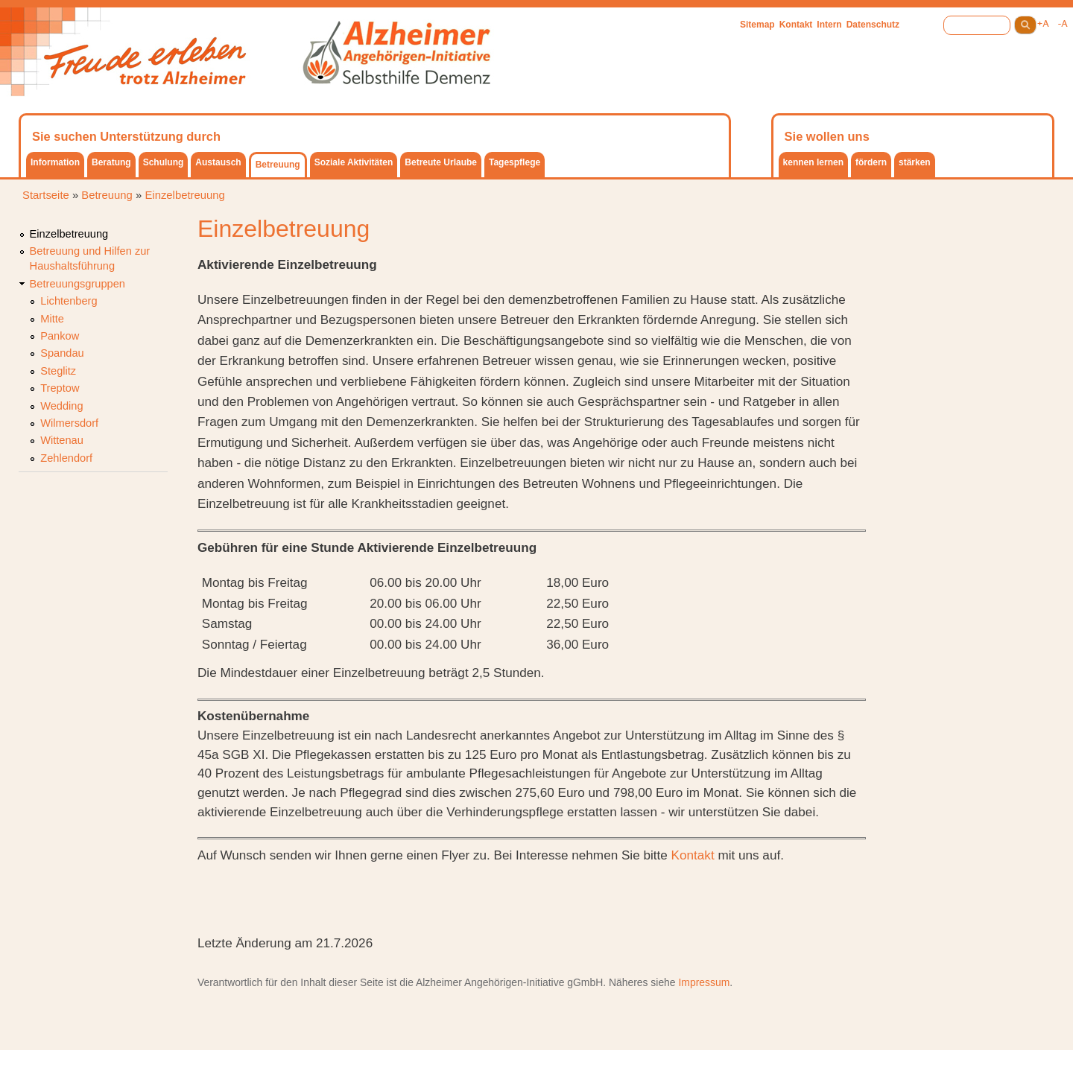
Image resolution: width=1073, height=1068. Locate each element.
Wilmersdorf (69, 423)
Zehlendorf (66, 458)
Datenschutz (872, 24)
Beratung (111, 162)
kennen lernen (813, 162)
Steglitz (58, 371)
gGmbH (585, 982)
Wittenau (61, 440)
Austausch (218, 162)
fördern (871, 162)
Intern (829, 24)
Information (55, 162)
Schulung (163, 162)
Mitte (52, 319)
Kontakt (796, 24)
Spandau (62, 353)
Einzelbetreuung (184, 195)
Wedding (61, 406)
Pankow (59, 336)
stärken (915, 162)
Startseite (45, 195)
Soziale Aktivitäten (353, 162)
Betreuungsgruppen (77, 284)
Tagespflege (514, 162)
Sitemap (757, 24)
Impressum (703, 982)
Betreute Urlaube (441, 162)
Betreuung (278, 164)
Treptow (59, 388)
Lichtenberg (68, 301)
